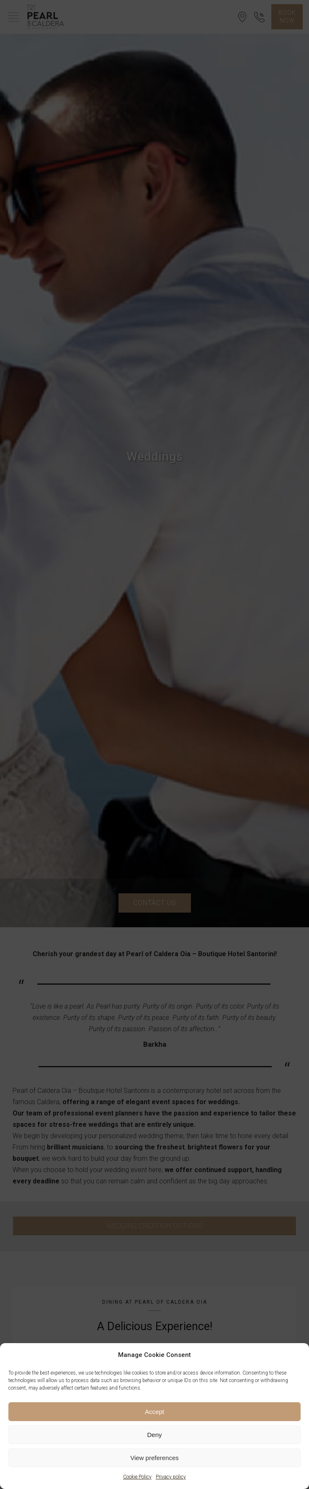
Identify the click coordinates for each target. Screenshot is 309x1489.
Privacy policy (171, 1477)
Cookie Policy (137, 1477)
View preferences (154, 1457)
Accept (154, 1411)
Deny (154, 1434)
